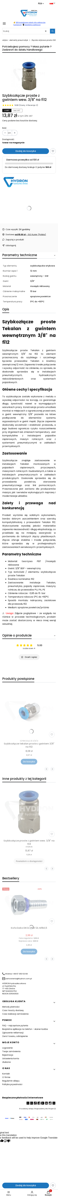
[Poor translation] (7, 1141)
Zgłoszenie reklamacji (12, 1032)
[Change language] (52, 3)
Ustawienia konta (10, 1058)
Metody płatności (10, 1006)
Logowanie (7, 1047)
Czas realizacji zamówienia (15, 1013)
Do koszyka (29, 761)
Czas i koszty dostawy (13, 1010)
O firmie (6, 1077)
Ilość (4, 128)
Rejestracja (7, 1055)
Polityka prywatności (12, 1084)
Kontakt (6, 1073)
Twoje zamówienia (11, 1051)
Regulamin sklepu (10, 1080)
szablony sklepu (27, 1109)
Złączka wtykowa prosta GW (43, 40)
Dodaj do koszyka (26, 151)
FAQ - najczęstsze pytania (15, 1025)
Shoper (51, 1109)
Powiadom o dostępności (29, 861)
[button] (52, 31)
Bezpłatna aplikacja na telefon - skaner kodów (25, 1029)
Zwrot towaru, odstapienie (15, 1036)
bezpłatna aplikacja (33, 25)
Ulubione (6, 1062)
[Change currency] (41, 3)
